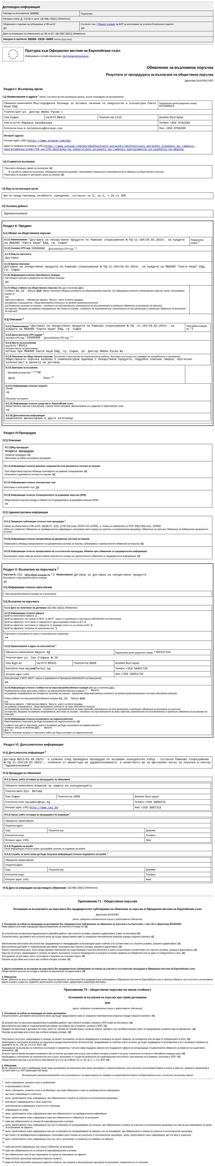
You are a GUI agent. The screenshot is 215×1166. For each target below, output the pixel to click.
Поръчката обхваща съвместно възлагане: (26, 168)
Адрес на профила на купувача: (24, 146)
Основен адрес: (16, 140)
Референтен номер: (197, 241)
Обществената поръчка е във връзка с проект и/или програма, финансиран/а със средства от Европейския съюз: (65, 406)
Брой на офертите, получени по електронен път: (29, 628)
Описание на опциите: (17, 398)
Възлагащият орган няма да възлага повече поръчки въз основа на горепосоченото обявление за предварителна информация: (70, 556)
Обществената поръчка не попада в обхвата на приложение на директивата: (42, 971)
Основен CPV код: (16, 337)
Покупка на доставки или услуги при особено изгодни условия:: (35, 1032)
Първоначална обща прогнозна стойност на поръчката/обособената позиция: (45, 691)
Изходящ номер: (12, 18)
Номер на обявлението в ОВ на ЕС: (23, 526)
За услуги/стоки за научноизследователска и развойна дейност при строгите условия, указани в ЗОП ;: (66, 1022)
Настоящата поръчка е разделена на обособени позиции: (35, 278)
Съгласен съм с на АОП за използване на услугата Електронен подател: (127, 24)
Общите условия (106, 24)
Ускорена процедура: (16, 455)
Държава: (164, 117)
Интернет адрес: (17, 674)
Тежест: (48, 378)
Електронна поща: (14, 128)
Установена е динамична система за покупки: (28, 474)
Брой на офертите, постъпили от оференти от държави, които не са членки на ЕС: (47, 625)
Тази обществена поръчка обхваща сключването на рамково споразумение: (44, 471)
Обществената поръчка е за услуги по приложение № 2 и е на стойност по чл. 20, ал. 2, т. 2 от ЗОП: (54, 1060)
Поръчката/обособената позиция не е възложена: (30, 594)
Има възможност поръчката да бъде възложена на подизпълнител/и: (40, 721)
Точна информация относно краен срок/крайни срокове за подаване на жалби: (45, 848)
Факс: (162, 128)
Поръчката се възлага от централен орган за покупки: (32, 174)
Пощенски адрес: (13, 111)
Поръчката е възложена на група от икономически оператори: (36, 633)
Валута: (32, 290)
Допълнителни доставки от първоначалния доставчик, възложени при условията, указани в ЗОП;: (53, 1026)
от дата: (35, 18)
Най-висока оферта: (38, 299)
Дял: (7, 730)
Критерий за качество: (23, 372)
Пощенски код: (107, 117)
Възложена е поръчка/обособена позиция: (25, 577)
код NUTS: (51, 117)
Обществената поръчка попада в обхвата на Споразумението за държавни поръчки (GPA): (51, 500)
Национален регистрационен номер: (178, 103)
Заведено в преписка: (15, 39)
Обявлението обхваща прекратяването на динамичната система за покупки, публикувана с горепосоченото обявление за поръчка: (72, 543)
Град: (7, 117)
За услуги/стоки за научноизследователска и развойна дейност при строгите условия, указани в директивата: (69, 933)
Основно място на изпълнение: (22, 348)
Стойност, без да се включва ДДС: (22, 727)
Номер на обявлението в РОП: (118, 526)
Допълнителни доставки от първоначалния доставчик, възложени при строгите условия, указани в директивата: (60, 946)
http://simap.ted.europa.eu (76, 56)
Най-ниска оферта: (15, 299)
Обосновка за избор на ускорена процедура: (28, 458)
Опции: (9, 388)
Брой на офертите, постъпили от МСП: (24, 619)
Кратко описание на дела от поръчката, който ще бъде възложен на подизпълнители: (48, 732)
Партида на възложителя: (16, 13)
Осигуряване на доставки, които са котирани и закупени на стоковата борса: (42, 956)
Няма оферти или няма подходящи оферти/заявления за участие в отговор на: (43, 926)
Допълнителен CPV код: (63, 248)
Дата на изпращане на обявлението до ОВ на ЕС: (29, 33)
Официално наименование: (18, 103)
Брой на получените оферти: (19, 615)
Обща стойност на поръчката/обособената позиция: (31, 698)
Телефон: (164, 122)
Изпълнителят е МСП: (52, 678)
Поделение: (87, 13)
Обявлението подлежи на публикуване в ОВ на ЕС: (29, 24)
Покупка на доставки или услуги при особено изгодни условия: (34, 959)
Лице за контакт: (13, 122)
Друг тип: (8, 195)
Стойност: (10, 290)
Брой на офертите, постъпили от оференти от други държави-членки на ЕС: (44, 622)
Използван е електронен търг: (20, 487)
